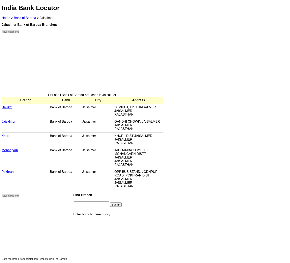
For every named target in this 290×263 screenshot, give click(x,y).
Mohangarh (10, 150)
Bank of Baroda (25, 18)
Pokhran (8, 171)
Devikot (7, 107)
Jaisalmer (8, 121)
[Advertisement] (82, 65)
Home (6, 18)
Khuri (5, 136)
